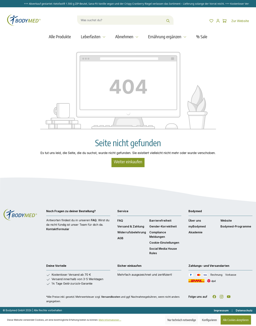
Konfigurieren (209, 320)
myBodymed (197, 226)
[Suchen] (161, 20)
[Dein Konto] (210, 20)
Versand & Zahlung (130, 226)
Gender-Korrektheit (163, 226)
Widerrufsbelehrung (131, 232)
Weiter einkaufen (128, 161)
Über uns (194, 220)
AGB (120, 238)
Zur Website (240, 21)
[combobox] (113, 20)
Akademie (195, 232)
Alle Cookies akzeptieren (236, 320)
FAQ (94, 220)
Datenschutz (244, 310)
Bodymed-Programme (235, 226)
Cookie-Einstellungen (164, 242)
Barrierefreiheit (160, 220)
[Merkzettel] (199, 20)
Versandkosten (110, 296)
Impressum (221, 310)
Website (226, 220)
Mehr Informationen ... (110, 320)
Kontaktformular (57, 229)
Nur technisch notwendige (181, 320)
